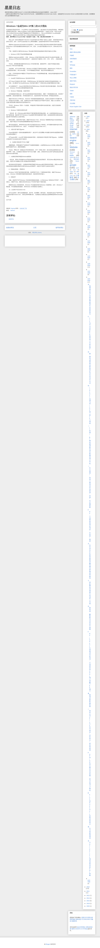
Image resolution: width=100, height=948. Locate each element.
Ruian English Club (75, 106)
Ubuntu (77, 143)
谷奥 (71, 62)
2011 (88, 891)
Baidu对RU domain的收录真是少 (89, 808)
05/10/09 (89, 158)
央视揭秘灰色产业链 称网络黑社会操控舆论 (89, 299)
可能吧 (72, 55)
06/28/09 (89, 196)
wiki (75, 173)
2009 (88, 129)
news (71, 171)
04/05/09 (89, 143)
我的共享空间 (74, 87)
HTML (71, 127)
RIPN (73, 134)
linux (74, 170)
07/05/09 (89, 204)
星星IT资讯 (73, 81)
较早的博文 (59, 227)
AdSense (72, 116)
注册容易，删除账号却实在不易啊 (89, 617)
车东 (71, 49)
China (72, 120)
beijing (71, 157)
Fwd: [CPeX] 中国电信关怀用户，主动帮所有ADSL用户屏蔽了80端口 (89, 661)
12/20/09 (89, 279)
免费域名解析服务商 (89, 700)
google (73, 165)
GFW (72, 124)
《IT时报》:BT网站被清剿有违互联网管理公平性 (89, 444)
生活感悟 (74, 178)
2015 (88, 901)
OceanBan (73, 71)
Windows (72, 152)
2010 (88, 887)
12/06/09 (89, 264)
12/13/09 (89, 272)
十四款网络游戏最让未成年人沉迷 (89, 592)
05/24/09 (89, 173)
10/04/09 (89, 226)
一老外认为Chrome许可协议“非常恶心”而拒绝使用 (89, 729)
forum (77, 161)
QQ (78, 132)
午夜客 (72, 97)
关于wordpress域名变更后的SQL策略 (89, 858)
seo (77, 171)
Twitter (72, 90)
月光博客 (72, 103)
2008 (88, 125)
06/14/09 (89, 181)
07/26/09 (89, 219)
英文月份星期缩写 (89, 832)
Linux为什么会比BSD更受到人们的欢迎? (89, 333)
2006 (88, 116)
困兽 (71, 68)
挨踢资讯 (74, 921)
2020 (88, 906)
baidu (72, 155)
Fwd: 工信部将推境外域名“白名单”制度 (89, 525)
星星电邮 (72, 919)
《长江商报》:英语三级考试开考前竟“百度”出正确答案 (89, 486)
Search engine (73, 139)
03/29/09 (89, 135)
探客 (71, 94)
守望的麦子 (73, 74)
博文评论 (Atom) (37, 232)
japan (77, 168)
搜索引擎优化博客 (75, 52)
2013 (88, 898)
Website (74, 147)
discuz (77, 157)
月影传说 (72, 100)
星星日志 (12, 8)
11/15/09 (89, 241)
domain (76, 159)
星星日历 (84, 917)
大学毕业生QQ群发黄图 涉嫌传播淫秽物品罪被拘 (89, 561)
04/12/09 (89, 151)
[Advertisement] (29, 240)
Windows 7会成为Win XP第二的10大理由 (89, 404)
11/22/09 (89, 249)
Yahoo (71, 153)
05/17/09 (89, 166)
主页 (34, 227)
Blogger (48, 944)
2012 (88, 895)
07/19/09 (89, 211)
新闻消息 (78, 919)
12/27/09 (89, 881)
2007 (88, 121)
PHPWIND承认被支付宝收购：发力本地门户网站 (89, 771)
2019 (88, 903)
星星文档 (90, 917)
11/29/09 (89, 257)
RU (71, 135)
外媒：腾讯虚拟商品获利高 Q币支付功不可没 (89, 367)
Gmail (71, 125)
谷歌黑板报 (73, 58)
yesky (71, 175)
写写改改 (72, 65)
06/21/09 (89, 188)
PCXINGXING (85, 919)
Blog (71, 118)
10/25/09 (89, 234)
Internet (12, 210)
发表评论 (11, 219)
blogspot (72, 84)
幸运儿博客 (73, 78)
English (72, 122)
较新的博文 (10, 227)
